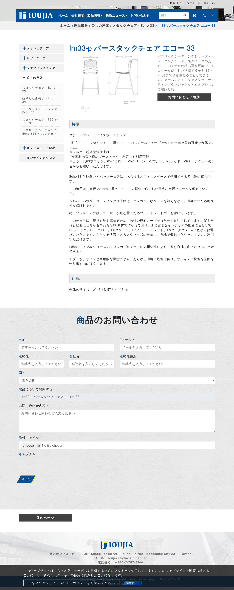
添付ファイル (29, 437)
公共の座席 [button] (35, 77)
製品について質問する (35, 389)
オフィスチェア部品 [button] (41, 148)
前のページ (45, 518)
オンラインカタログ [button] (41, 157)
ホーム (64, 15)
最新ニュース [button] (116, 15)
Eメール (127, 340)
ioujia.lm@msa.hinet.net (127, 558)
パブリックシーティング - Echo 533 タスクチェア (41, 131)
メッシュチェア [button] (38, 48)
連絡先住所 (128, 356)
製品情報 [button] (94, 15)
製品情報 (81, 25)
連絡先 (24, 356)
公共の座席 (100, 25)
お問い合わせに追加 (184, 97)
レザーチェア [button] (36, 58)
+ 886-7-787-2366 (129, 562)
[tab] (41, 48)
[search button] (183, 16)
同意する (131, 583)
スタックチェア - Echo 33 (133, 25)
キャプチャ (27, 454)
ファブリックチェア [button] (41, 68)
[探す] (174, 15)
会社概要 (77, 15)
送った (26, 479)
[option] (110, 80)
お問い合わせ (140, 15)
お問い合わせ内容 (33, 406)
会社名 (74, 356)
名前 (23, 340)
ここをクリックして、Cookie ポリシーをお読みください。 (71, 583)
